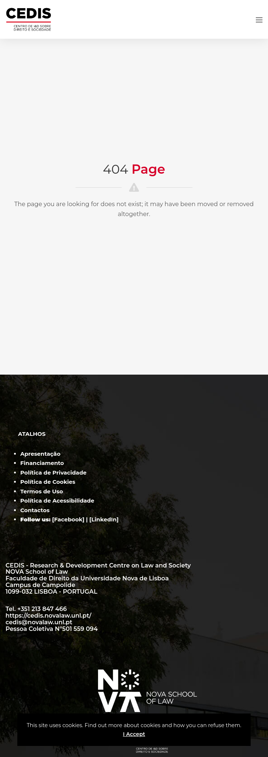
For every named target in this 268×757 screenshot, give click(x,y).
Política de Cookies (47, 481)
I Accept (134, 734)
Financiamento (42, 462)
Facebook (68, 519)
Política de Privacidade (53, 472)
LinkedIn (104, 519)
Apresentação (40, 453)
